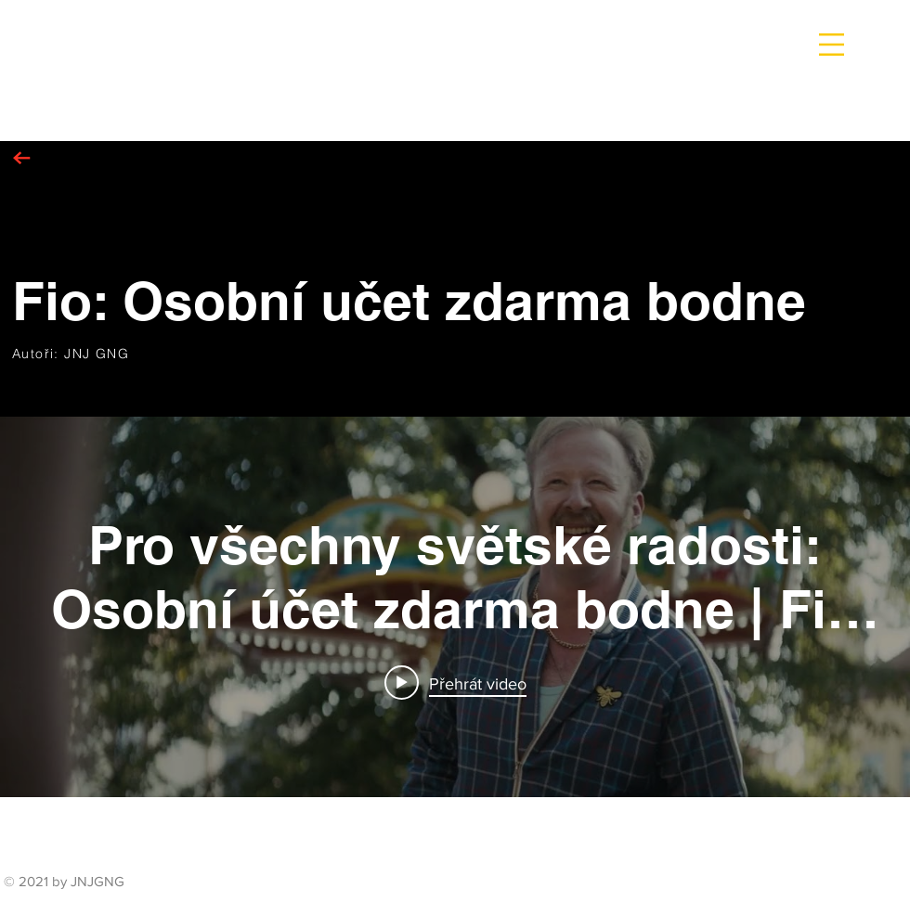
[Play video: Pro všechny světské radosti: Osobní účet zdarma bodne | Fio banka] (455, 683)
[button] (831, 44)
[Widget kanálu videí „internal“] (455, 607)
